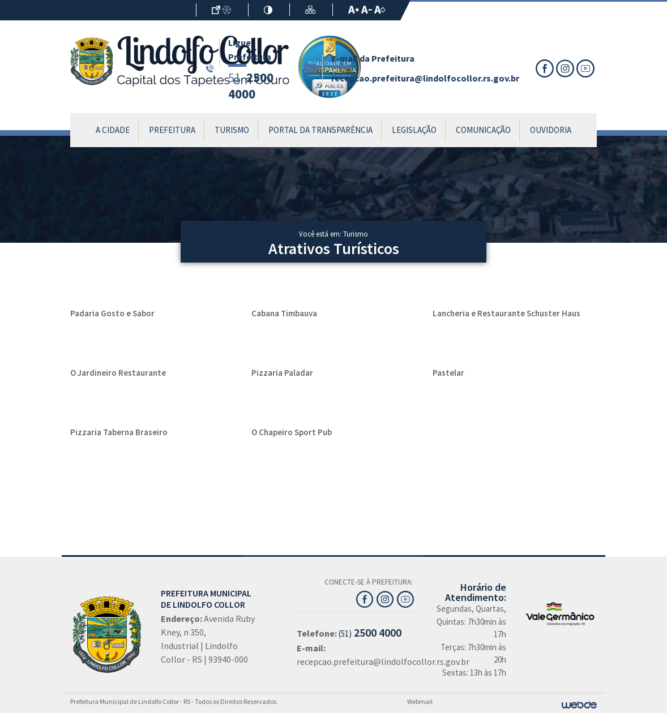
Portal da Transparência (320, 129)
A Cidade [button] (113, 129)
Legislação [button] (414, 129)
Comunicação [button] (483, 129)
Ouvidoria (550, 129)
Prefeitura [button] (172, 129)
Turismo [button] (232, 129)
